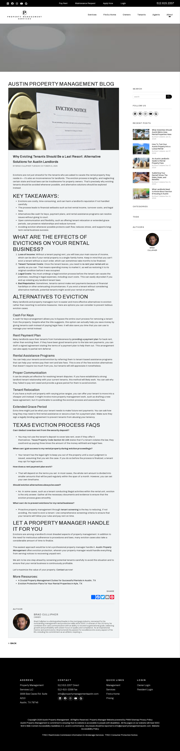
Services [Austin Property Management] (92, 15)
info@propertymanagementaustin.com (78, 694)
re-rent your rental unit (93, 264)
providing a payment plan (85, 339)
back (12, 643)
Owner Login (143, 685)
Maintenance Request (85, 3)
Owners (127, 15)
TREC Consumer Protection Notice (121, 735)
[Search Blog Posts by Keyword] (149, 97)
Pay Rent (63, 3)
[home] (24, 15)
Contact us (62, 570)
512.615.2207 (165, 3)
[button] (8, 3)
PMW (128, 720)
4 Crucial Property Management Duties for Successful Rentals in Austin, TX (57, 580)
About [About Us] (170, 15)
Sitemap (135, 720)
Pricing (110, 698)
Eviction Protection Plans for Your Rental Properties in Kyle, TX (50, 583)
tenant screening (69, 509)
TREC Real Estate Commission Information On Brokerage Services (73, 735)
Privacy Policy (146, 720)
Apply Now (108, 3)
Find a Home (113, 694)
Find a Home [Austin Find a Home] (109, 15)
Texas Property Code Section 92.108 (50, 440)
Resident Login (145, 689)
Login (123, 3)
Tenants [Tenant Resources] (141, 15)
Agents (156, 15)
